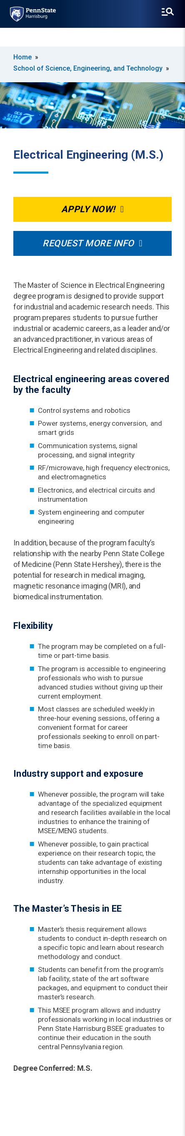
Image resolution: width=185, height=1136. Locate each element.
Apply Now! (88, 209)
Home (22, 57)
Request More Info (88, 243)
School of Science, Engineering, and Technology (87, 68)
